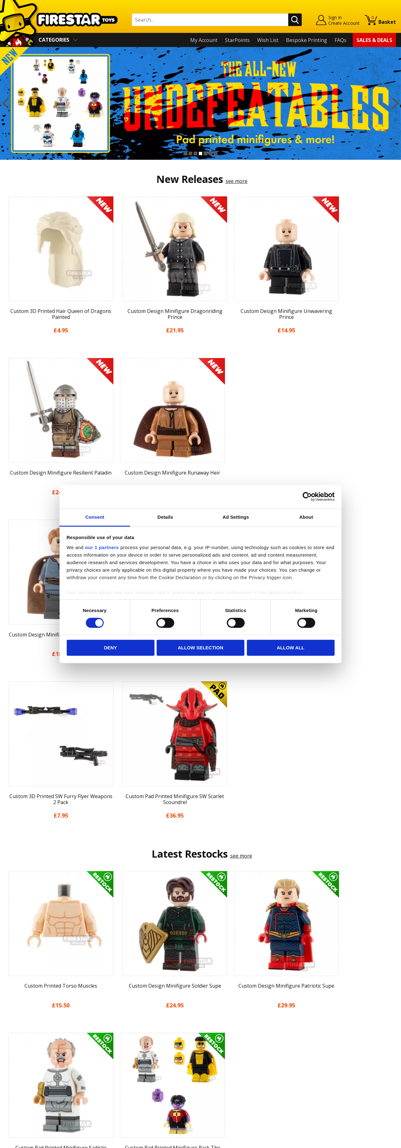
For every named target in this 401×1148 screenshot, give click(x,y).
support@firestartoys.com (133, 1035)
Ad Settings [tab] (235, 517)
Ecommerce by (372, 1141)
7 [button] (215, 153)
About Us (16, 1023)
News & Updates (24, 1032)
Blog (10, 1041)
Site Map (15, 1095)
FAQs (340, 40)
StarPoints (237, 40)
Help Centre (117, 1015)
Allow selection (200, 648)
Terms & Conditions (28, 1059)
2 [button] (190, 153)
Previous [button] (5, 103)
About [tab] (306, 517)
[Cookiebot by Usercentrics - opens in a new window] (307, 496)
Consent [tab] (94, 517)
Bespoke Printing (306, 40)
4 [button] (200, 153)
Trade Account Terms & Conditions (144, 1072)
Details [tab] (165, 517)
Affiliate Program (123, 1082)
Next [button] (395, 103)
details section (285, 592)
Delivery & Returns (27, 1050)
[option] (200, 103)
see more (236, 181)
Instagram (248, 1030)
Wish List (268, 40)
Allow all (291, 648)
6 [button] (210, 153)
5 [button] (205, 153)
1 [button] (185, 153)
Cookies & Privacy (25, 1068)
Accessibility (19, 1077)
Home (12, 1005)
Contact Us (115, 1005)
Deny (110, 648)
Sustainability (21, 1086)
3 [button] (195, 153)
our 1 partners (102, 547)
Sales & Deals (374, 40)
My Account (203, 40)
